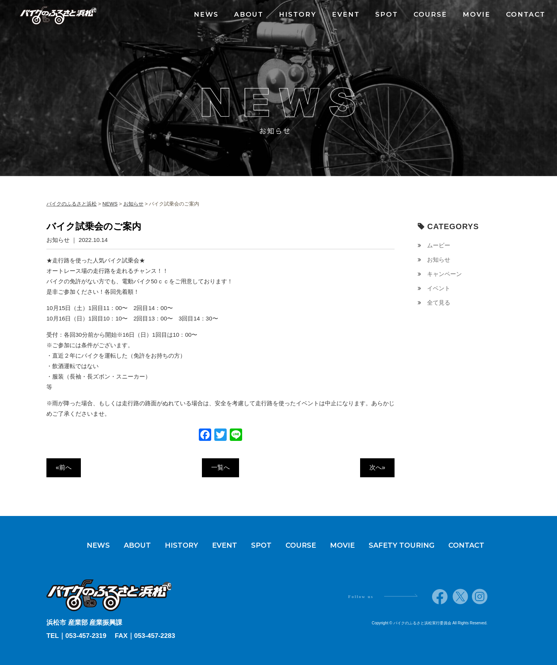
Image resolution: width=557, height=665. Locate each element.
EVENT (346, 14)
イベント (438, 288)
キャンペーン (444, 274)
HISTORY (297, 14)
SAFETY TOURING (401, 545)
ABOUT (248, 14)
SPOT (386, 14)
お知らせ (438, 259)
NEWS (206, 14)
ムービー (438, 245)
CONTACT (525, 14)
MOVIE (476, 14)
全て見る (438, 302)
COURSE (430, 14)
